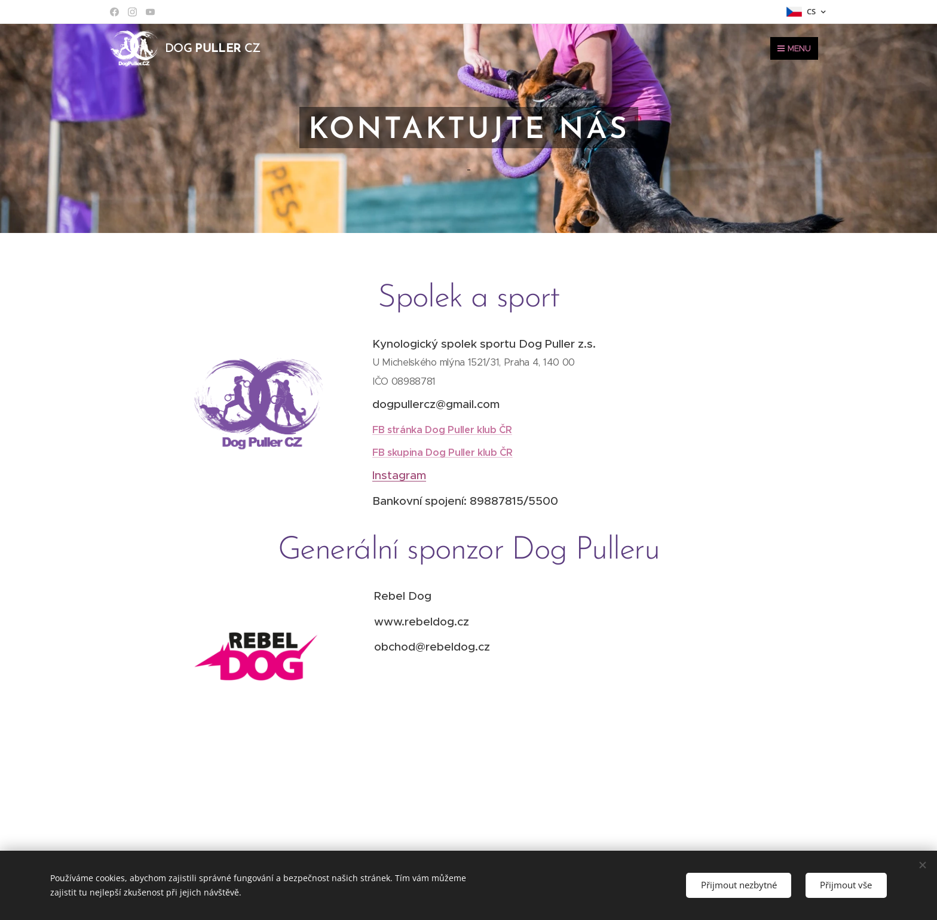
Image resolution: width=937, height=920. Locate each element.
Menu (794, 48)
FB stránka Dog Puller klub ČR (442, 429)
